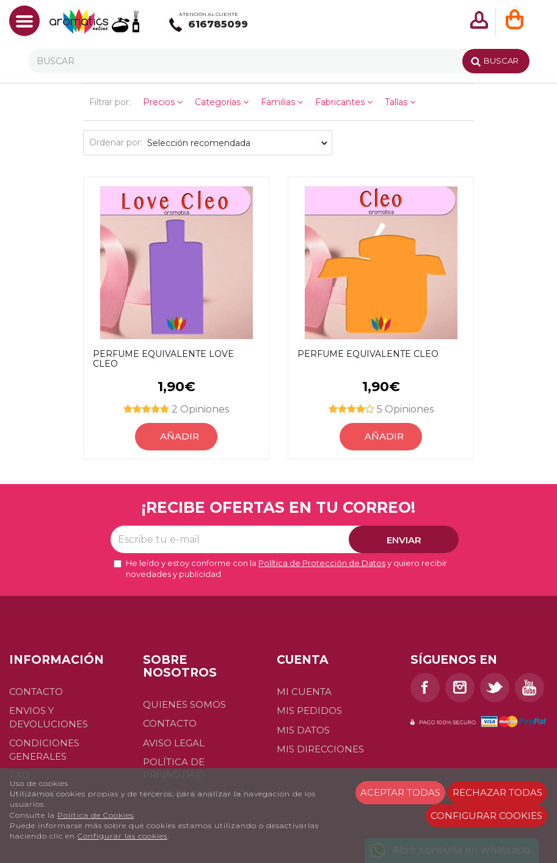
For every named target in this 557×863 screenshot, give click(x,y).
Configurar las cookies (122, 835)
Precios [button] (163, 102)
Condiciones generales (44, 749)
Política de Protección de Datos (321, 563)
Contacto (36, 691)
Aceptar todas (400, 792)
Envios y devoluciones (48, 717)
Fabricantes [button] (344, 102)
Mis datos (303, 730)
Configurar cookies (486, 815)
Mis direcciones (320, 749)
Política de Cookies (95, 815)
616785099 (208, 25)
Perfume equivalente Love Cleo (163, 359)
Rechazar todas (497, 792)
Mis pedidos (309, 710)
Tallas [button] (400, 102)
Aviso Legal (174, 743)
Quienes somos (184, 704)
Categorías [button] (222, 102)
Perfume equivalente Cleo (368, 354)
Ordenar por (114, 142)
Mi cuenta (304, 691)
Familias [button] (282, 102)
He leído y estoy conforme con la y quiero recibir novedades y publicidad (280, 568)
